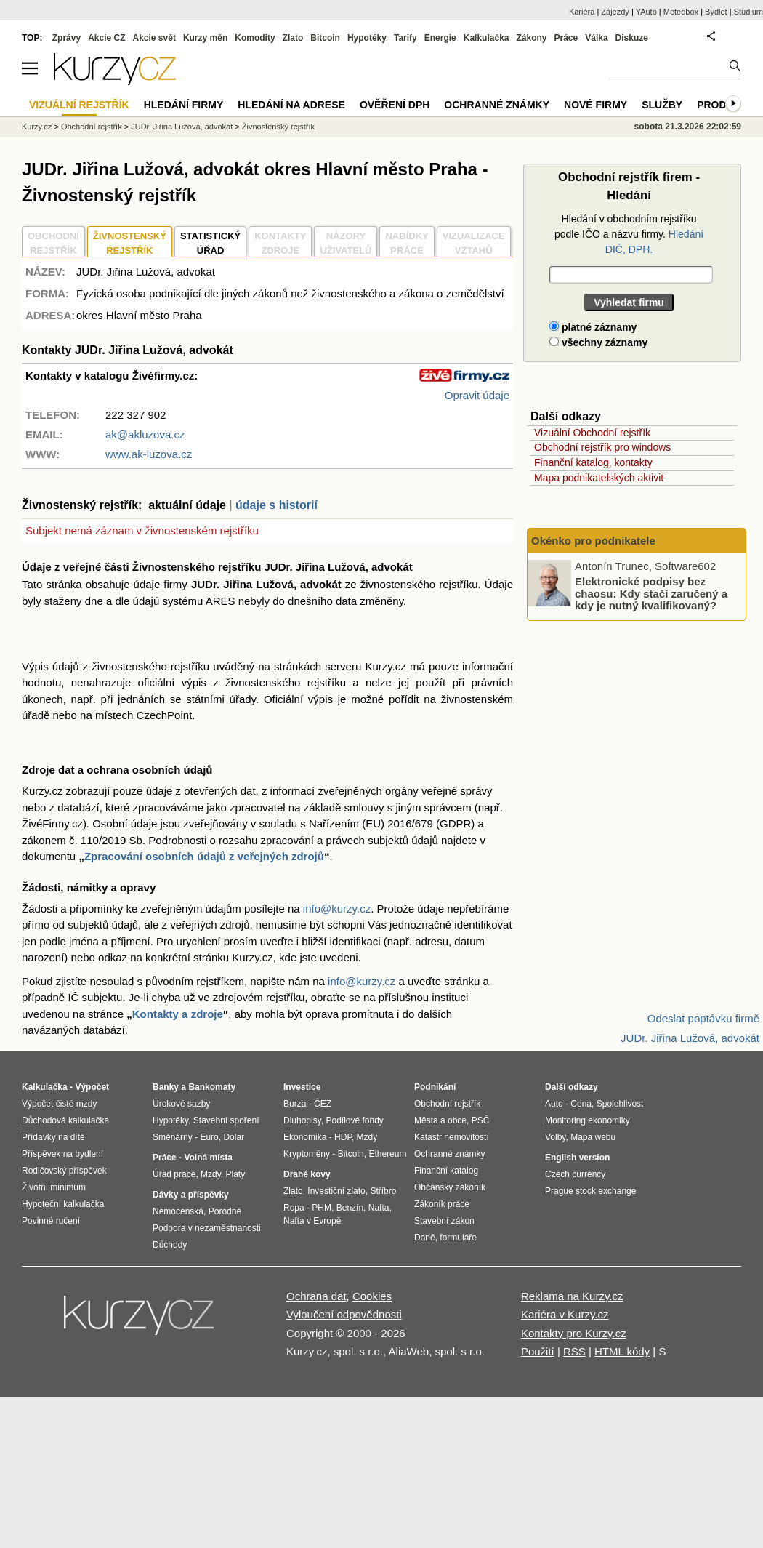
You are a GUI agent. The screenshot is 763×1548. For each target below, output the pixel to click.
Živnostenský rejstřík (278, 126)
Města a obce (440, 1120)
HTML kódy (622, 1351)
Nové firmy (595, 105)
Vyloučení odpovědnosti (344, 1314)
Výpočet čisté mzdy (59, 1104)
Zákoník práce (441, 1204)
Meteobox (680, 11)
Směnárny (173, 1137)
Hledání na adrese (291, 105)
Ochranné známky (496, 105)
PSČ (481, 1120)
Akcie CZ (106, 38)
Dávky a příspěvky (191, 1195)
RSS (574, 1351)
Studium (748, 11)
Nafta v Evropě (312, 1221)
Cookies (372, 1296)
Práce (566, 38)
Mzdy (211, 1174)
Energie (440, 38)
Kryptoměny (306, 1154)
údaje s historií (276, 505)
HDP (343, 1137)
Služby (662, 105)
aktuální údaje (187, 505)
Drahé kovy (307, 1174)
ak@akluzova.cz (145, 434)
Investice (301, 1087)
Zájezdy (615, 11)
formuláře (458, 1237)
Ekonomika (304, 1137)
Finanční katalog (446, 1171)
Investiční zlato (336, 1191)
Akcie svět (154, 38)
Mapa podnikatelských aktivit (598, 478)
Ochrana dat (316, 1296)
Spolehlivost (620, 1104)
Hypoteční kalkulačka (63, 1204)
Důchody (170, 1245)
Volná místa (208, 1157)
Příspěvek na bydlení (62, 1154)
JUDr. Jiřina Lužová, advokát (182, 126)
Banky (166, 1087)
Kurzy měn (205, 38)
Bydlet (716, 11)
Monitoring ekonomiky (587, 1120)
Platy (236, 1174)
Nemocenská (178, 1211)
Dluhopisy (302, 1120)
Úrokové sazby (181, 1104)
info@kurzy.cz (337, 908)
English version (577, 1157)
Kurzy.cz (37, 126)
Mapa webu (592, 1137)
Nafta (378, 1208)
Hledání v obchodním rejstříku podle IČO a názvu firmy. (628, 234)
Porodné (225, 1211)
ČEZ (322, 1104)
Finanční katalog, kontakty (593, 462)
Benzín (349, 1208)
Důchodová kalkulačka (65, 1120)
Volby (555, 1137)
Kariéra (581, 11)
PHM (321, 1208)
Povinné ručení (51, 1221)
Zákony (531, 38)
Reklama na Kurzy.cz (572, 1296)
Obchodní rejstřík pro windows (602, 447)
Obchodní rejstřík (91, 126)
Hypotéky (367, 38)
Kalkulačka (486, 38)
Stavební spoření (226, 1120)
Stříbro (383, 1191)
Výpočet (92, 1087)
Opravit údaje (477, 395)
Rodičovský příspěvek (64, 1171)
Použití (537, 1351)
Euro (209, 1137)
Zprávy (66, 38)
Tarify (405, 38)
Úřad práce (174, 1174)
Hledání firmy (184, 105)
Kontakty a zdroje (177, 1014)
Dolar (233, 1137)
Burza (294, 1104)
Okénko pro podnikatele (593, 540)
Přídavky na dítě (53, 1137)
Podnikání (435, 1087)
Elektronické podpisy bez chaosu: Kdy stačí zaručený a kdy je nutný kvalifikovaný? (651, 593)
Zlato (293, 38)
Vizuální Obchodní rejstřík (592, 432)
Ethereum (387, 1154)
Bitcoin (325, 38)
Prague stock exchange (590, 1191)
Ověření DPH (394, 105)
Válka (596, 38)
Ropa (293, 1208)
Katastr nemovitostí (451, 1137)
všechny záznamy (598, 342)
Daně (424, 1237)
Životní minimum (54, 1187)
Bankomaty (211, 1087)
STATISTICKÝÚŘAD (210, 243)
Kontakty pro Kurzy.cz (573, 1333)
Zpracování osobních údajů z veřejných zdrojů (204, 856)
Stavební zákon (444, 1221)
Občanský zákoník (449, 1187)
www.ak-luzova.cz (148, 454)
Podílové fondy (354, 1120)
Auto (554, 1104)
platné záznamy (593, 327)
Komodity (255, 38)
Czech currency (575, 1174)
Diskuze (631, 38)
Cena (581, 1104)
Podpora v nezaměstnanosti (207, 1228)
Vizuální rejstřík (79, 105)
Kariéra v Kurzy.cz (565, 1314)
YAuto (646, 11)
